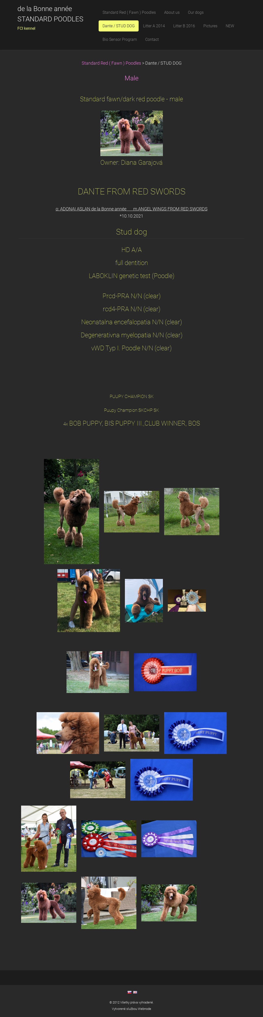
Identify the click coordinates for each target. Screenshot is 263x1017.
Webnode (144, 1009)
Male (131, 78)
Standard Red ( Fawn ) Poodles (112, 63)
